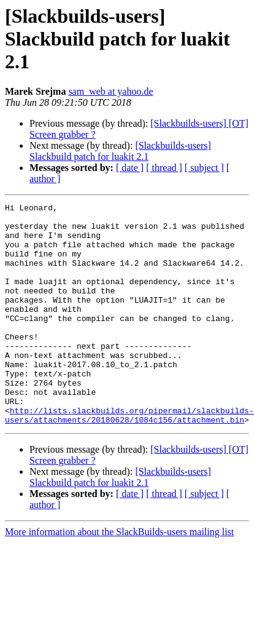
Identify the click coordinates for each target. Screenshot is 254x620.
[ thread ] (164, 167)
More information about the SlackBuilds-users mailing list (119, 576)
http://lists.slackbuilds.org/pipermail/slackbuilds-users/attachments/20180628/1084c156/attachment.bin (129, 458)
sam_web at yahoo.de (110, 91)
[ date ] (130, 167)
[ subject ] (204, 167)
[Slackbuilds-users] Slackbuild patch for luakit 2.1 (120, 151)
